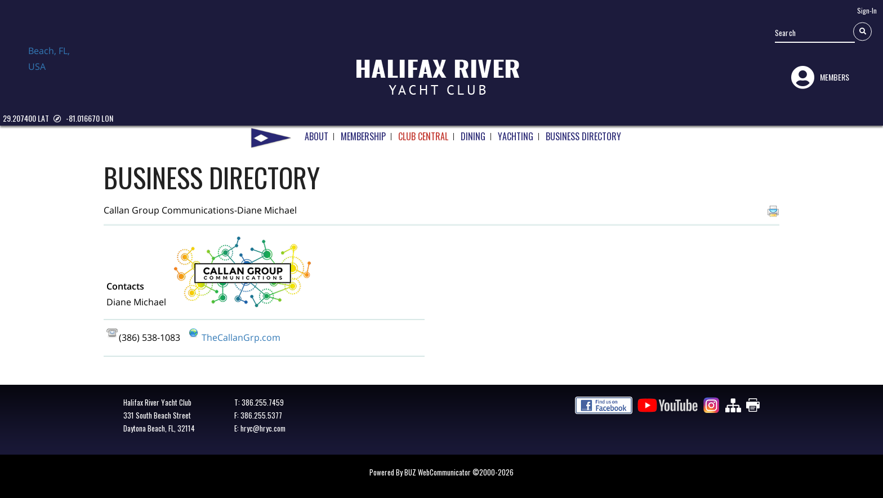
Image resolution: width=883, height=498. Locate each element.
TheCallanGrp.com (241, 337)
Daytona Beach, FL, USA (56, 69)
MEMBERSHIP (363, 132)
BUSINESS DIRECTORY (583, 132)
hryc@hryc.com (263, 428)
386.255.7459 (263, 402)
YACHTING (515, 132)
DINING (473, 132)
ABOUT (316, 132)
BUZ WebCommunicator (437, 472)
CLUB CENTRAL (423, 132)
